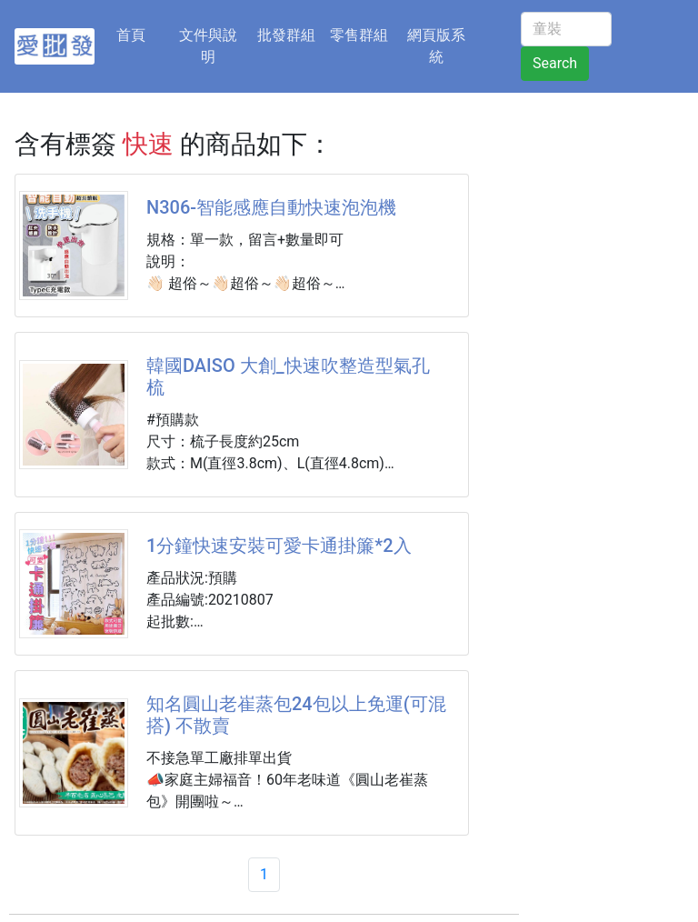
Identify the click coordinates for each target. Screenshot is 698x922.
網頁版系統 (436, 45)
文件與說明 (208, 45)
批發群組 (286, 35)
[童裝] (566, 29)
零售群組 (359, 35)
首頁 (141, 34)
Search (555, 63)
